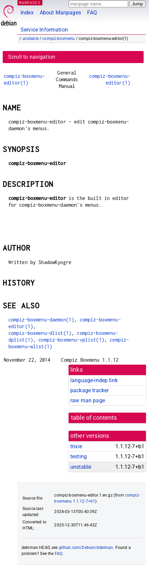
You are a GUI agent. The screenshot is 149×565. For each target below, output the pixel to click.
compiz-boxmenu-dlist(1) (39, 333)
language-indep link (94, 380)
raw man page (87, 400)
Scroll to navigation (31, 57)
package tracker (89, 390)
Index (27, 12)
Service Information (44, 30)
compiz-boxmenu (58, 38)
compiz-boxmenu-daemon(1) (41, 319)
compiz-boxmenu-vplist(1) (71, 340)
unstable (31, 38)
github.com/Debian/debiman (86, 547)
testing (78, 456)
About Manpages (60, 12)
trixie (76, 446)
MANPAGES (30, 2)
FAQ (92, 12)
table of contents (94, 417)
